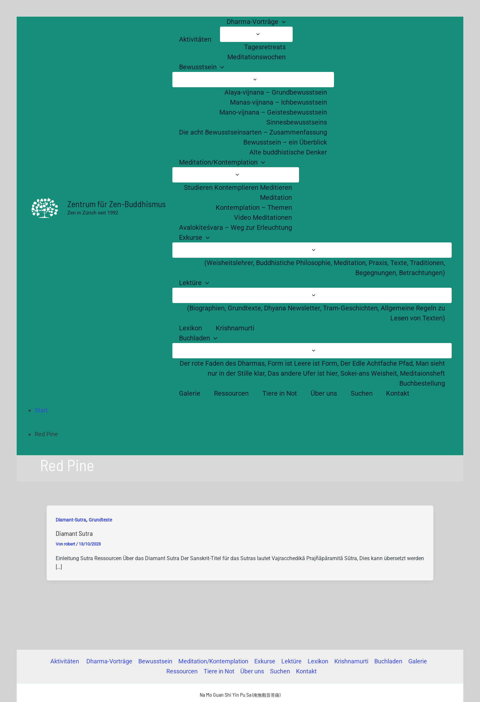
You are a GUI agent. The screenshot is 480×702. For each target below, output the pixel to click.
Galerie (417, 661)
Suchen (280, 671)
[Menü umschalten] (256, 34)
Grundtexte (100, 520)
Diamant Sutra (74, 533)
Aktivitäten (65, 661)
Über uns (252, 671)
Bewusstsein (155, 661)
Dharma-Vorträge (109, 661)
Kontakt (306, 671)
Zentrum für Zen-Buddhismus (116, 203)
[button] (282, 22)
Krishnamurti (351, 661)
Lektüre (291, 661)
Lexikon (318, 661)
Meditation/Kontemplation (213, 661)
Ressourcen (182, 671)
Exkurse (264, 661)
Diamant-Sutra (71, 520)
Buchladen (388, 661)
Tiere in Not (219, 671)
